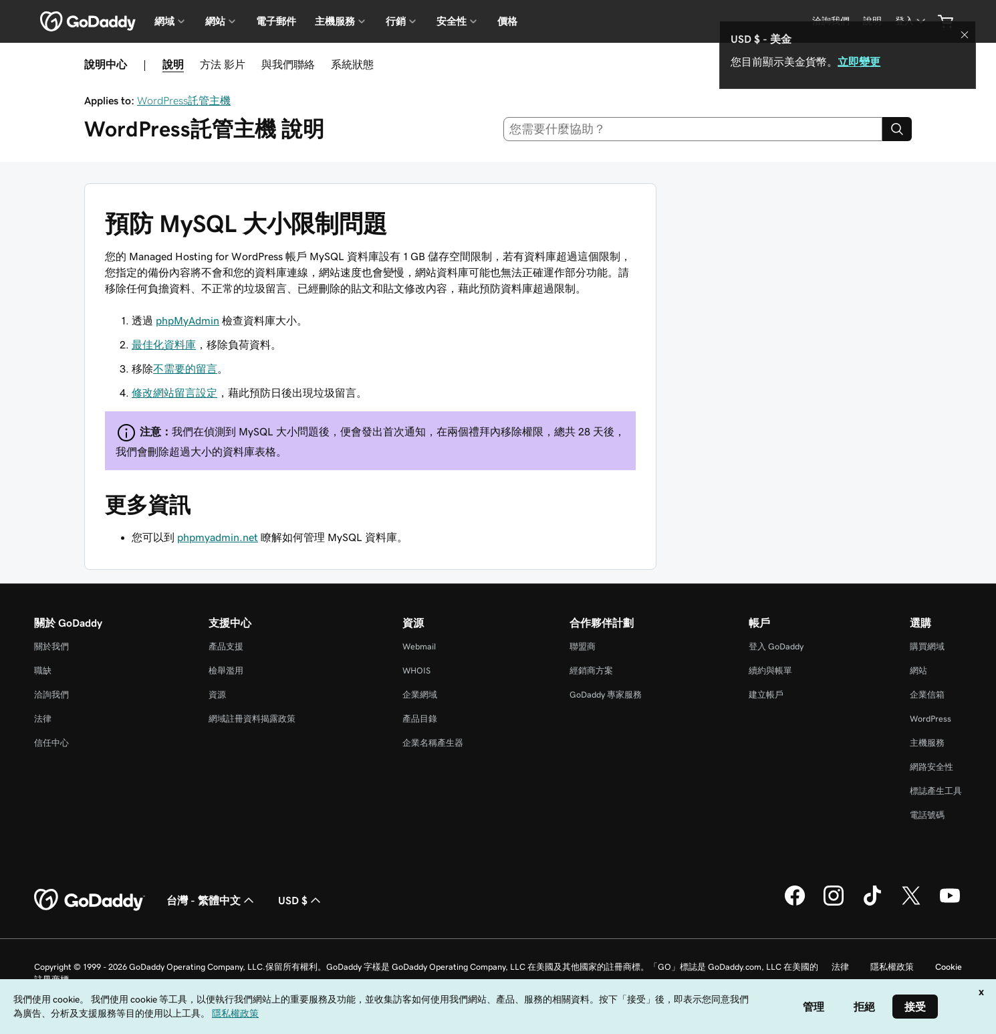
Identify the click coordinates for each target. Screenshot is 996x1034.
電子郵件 (276, 21)
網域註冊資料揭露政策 (252, 718)
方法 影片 (222, 64)
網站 (918, 670)
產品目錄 (419, 718)
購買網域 (927, 646)
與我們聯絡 (288, 64)
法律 (42, 718)
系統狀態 (352, 64)
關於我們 (51, 646)
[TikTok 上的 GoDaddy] (872, 903)
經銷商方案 (591, 670)
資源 (217, 694)
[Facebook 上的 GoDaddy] (795, 903)
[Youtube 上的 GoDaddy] (950, 903)
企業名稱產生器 (432, 742)
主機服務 (927, 742)
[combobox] (693, 129)
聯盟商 (583, 646)
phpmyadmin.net (217, 537)
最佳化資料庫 (164, 344)
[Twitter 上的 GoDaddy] (911, 903)
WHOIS (416, 670)
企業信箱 (927, 694)
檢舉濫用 (226, 670)
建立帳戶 (766, 694)
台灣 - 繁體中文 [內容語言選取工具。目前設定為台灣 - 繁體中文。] (211, 900)
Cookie (948, 966)
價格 (507, 21)
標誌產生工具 (936, 791)
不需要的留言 (185, 368)
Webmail (419, 646)
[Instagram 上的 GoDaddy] (834, 903)
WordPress (930, 718)
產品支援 (226, 646)
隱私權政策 (892, 966)
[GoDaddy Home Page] (89, 900)
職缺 (42, 670)
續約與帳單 (770, 670)
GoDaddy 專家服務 (606, 694)
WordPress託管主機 (184, 100)
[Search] (897, 129)
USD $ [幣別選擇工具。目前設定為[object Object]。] (301, 900)
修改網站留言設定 (174, 392)
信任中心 (51, 742)
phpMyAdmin (187, 320)
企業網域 (419, 694)
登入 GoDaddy (776, 646)
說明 (173, 64)
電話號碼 (927, 815)
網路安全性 (931, 766)
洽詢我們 (51, 694)
